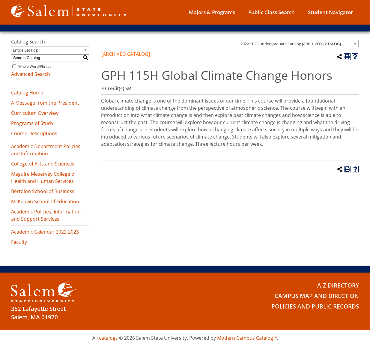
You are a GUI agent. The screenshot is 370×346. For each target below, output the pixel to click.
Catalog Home (27, 92)
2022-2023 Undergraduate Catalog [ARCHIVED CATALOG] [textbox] (290, 43)
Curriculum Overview (34, 113)
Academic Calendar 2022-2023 (45, 231)
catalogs (108, 338)
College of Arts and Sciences (42, 163)
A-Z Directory (338, 285)
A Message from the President (45, 103)
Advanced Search (30, 74)
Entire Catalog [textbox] (25, 50)
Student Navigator (330, 12)
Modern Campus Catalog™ (247, 338)
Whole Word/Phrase (35, 66)
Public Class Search (271, 12)
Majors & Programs (212, 12)
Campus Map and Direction (317, 296)
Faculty (19, 242)
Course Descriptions (34, 133)
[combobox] (299, 43)
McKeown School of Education (45, 201)
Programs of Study (32, 123)
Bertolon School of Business (42, 191)
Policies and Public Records (315, 306)
